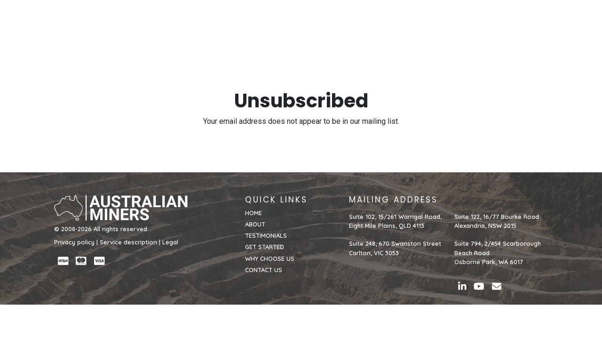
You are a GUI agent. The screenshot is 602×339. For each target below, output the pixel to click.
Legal (170, 242)
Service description (128, 242)
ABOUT (289, 22)
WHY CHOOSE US (459, 22)
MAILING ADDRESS (393, 199)
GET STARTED (394, 22)
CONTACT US (523, 22)
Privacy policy (74, 242)
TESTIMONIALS (336, 22)
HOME (258, 22)
